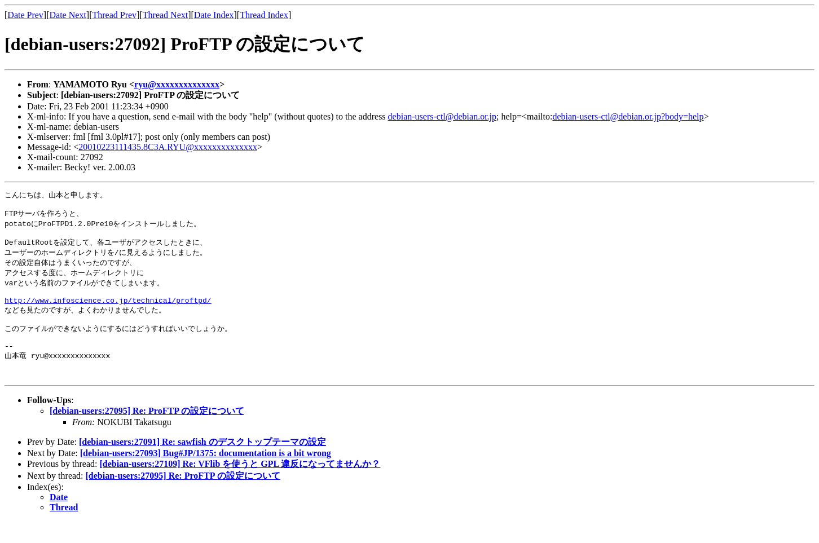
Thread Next (165, 15)
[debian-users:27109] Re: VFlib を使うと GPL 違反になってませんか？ (239, 485)
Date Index (214, 15)
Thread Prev (114, 15)
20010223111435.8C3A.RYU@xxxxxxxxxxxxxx (167, 147)
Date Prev (25, 15)
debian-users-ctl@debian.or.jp (442, 116)
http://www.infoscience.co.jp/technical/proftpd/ (108, 311)
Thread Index (264, 15)
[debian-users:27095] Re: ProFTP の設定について (147, 432)
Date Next (68, 15)
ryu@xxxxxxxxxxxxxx (176, 84)
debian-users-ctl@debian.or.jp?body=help (627, 116)
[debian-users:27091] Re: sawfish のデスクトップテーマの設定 (202, 463)
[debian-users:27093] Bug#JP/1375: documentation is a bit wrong (205, 474)
